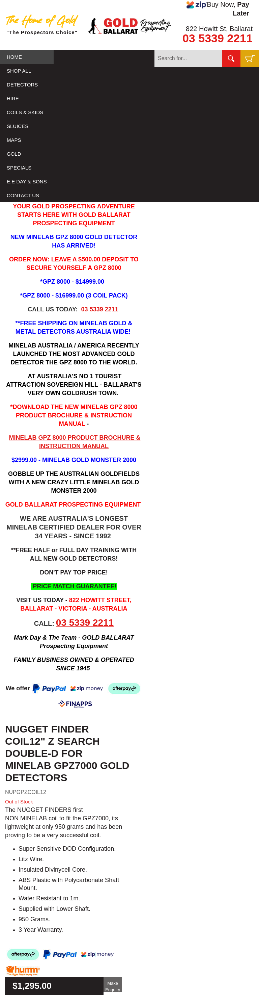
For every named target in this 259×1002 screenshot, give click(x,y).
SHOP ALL (19, 71)
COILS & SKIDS (25, 112)
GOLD (14, 154)
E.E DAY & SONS (27, 181)
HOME (14, 57)
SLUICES (17, 126)
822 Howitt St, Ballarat (219, 28)
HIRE (13, 98)
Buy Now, (217, 9)
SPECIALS (19, 168)
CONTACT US (23, 195)
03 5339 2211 (217, 38)
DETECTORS (22, 84)
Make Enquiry (112, 986)
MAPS (14, 140)
